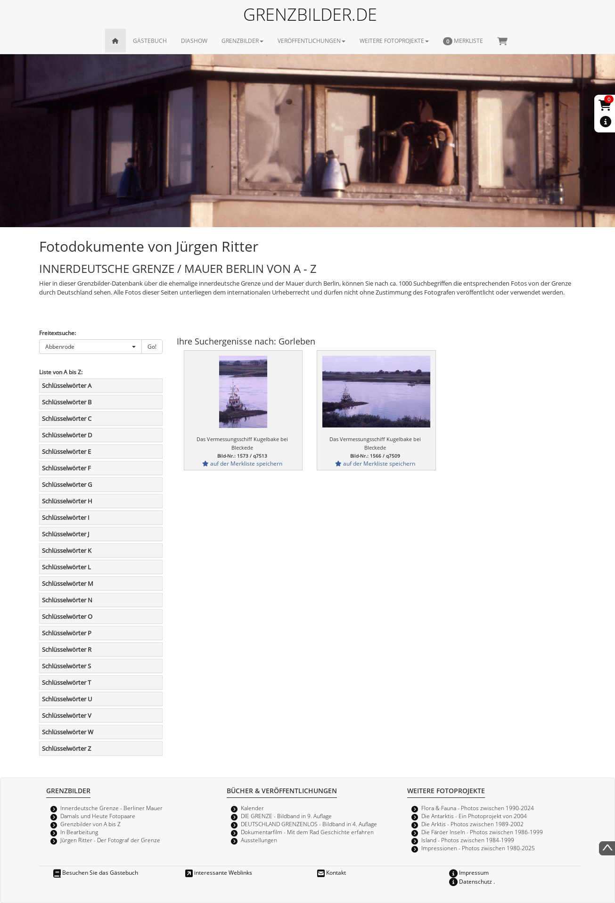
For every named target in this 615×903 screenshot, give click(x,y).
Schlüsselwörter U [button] (67, 699)
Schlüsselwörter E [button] (66, 451)
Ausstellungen (259, 840)
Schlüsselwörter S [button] (66, 666)
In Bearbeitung (79, 832)
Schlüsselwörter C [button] (66, 418)
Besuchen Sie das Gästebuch (95, 872)
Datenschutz (470, 881)
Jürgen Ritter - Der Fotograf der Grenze (110, 840)
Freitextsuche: (57, 333)
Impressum (469, 872)
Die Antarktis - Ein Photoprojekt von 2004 (474, 816)
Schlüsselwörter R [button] (66, 649)
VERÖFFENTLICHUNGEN (311, 40)
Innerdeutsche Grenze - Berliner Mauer (111, 808)
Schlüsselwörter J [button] (65, 534)
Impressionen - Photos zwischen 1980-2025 (478, 848)
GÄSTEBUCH (150, 40)
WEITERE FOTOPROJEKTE (394, 40)
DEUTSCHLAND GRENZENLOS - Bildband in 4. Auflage (309, 824)
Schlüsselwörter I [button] (66, 517)
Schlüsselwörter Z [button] (66, 748)
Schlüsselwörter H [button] (67, 501)
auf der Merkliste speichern (242, 463)
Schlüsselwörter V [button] (66, 715)
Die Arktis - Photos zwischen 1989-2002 (472, 824)
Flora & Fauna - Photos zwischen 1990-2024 (477, 808)
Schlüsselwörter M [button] (67, 583)
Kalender (252, 808)
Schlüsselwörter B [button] (66, 402)
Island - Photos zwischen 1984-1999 (467, 840)
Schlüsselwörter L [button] (66, 567)
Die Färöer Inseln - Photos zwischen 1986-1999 (482, 832)
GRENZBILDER (242, 40)
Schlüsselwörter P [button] (66, 633)
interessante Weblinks (218, 872)
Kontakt (331, 872)
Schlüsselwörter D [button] (67, 435)
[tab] (101, 385)
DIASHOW (194, 40)
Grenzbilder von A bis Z (90, 824)
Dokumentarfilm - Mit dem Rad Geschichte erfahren (307, 832)
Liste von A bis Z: (60, 372)
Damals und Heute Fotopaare (97, 816)
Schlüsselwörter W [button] (67, 732)
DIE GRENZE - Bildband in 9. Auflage (286, 816)
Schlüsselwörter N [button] (67, 600)
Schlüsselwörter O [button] (67, 616)
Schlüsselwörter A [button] (66, 385)
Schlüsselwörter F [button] (66, 468)
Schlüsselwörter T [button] (66, 682)
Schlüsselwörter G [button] (67, 484)
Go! (152, 346)
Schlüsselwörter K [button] (66, 550)
